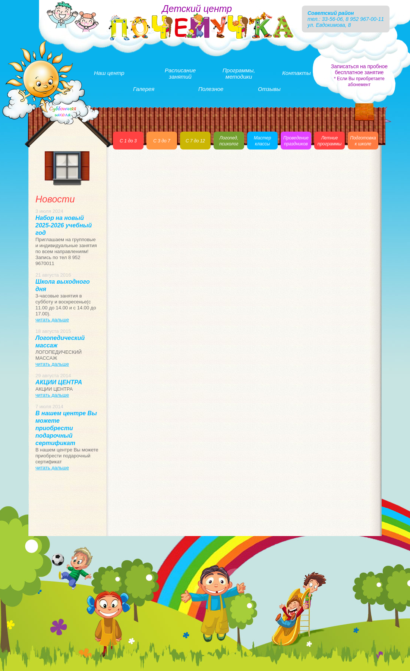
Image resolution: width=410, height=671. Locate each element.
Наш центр (109, 73)
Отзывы (269, 89)
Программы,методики (239, 73)
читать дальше (52, 319)
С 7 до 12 (195, 141)
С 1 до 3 (128, 141)
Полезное (210, 89)
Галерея (143, 89)
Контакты (296, 73)
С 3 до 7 (161, 141)
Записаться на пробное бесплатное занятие (359, 75)
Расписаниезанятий (180, 73)
